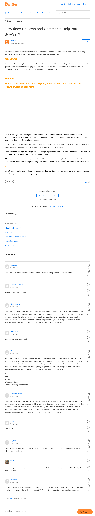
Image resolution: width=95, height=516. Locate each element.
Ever (12, 421)
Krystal (13, 441)
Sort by (86, 258)
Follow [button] (86, 41)
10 (87, 182)
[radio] (41, 195)
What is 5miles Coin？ (13, 228)
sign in (12, 498)
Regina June (15, 304)
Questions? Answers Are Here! (15, 13)
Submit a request (74, 4)
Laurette (13, 265)
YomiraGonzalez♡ (17, 284)
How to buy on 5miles (44, 13)
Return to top (11, 214)
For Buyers (31, 13)
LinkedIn (12, 181)
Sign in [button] (85, 4)
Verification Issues (12, 241)
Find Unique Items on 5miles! (16, 237)
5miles (13, 41)
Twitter (9, 181)
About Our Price (11, 245)
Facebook (6, 181)
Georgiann (14, 460)
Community (62, 4)
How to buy (9, 232)
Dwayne (13, 480)
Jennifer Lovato (16, 394)
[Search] (73, 12)
